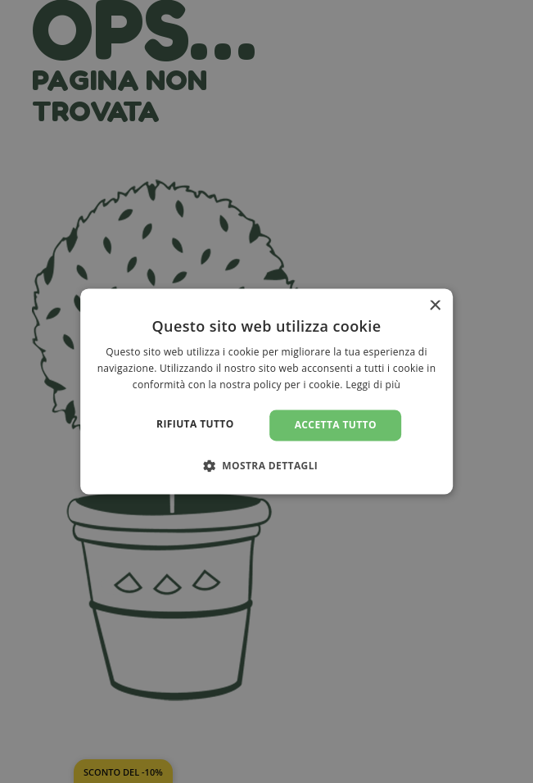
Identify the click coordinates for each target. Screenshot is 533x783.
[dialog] (267, 391)
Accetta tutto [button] (336, 425)
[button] (266, 466)
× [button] (434, 306)
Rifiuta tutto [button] (195, 424)
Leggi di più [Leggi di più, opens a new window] (373, 385)
